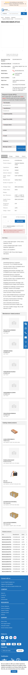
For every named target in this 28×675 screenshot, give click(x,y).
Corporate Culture (5, 612)
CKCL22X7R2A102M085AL (10, 522)
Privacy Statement (5, 606)
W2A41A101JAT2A (6, 542)
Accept (14, 671)
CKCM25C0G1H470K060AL (10, 501)
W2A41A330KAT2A (6, 569)
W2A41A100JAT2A (6, 537)
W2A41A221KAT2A (6, 564)
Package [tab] (11, 156)
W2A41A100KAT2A (6, 539)
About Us (3, 593)
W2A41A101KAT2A (6, 544)
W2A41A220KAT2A (6, 561)
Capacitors (13, 17)
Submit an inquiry (21, 148)
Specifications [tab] (4, 156)
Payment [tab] (23, 156)
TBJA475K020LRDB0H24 (9, 413)
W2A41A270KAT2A (6, 566)
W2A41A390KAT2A (6, 571)
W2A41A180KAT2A (6, 554)
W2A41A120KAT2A (6, 547)
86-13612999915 (9, 584)
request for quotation (11, 226)
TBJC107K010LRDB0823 (9, 330)
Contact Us (3, 595)
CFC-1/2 (5, 480)
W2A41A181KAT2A (6, 556)
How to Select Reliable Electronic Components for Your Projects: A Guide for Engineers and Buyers (14, 296)
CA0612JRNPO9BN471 (9, 439)
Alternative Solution (5, 625)
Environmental (4, 599)
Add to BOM (20, 221)
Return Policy (4, 621)
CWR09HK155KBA (8, 351)
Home (2, 17)
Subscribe (20, 650)
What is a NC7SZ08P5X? (9, 249)
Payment (3, 597)
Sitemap (3, 614)
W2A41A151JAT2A (6, 551)
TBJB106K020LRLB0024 (9, 371)
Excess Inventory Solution (6, 627)
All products (7, 17)
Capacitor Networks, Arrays (7, 18)
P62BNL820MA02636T (8, 460)
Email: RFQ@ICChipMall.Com (19, 100)
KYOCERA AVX (16, 63)
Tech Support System (5, 623)
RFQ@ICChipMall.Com (9, 582)
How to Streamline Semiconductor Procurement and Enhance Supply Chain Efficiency (12, 304)
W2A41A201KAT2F (6, 559)
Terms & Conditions (5, 608)
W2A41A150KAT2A (6, 549)
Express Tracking (5, 610)
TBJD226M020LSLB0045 (9, 392)
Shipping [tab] (17, 156)
